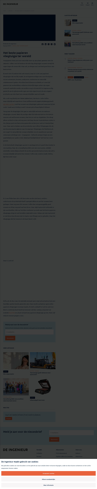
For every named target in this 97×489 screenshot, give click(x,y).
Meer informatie (49, 485)
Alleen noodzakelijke (48, 479)
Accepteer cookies (48, 473)
